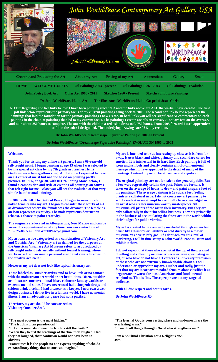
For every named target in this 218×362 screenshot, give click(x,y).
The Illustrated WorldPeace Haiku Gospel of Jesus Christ (137, 101)
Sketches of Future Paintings (167, 93)
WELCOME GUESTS (51, 86)
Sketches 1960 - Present (121, 93)
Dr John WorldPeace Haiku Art (63, 101)
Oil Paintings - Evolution (185, 86)
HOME (21, 86)
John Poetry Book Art (41, 93)
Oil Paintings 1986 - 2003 (141, 86)
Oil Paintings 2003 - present (95, 86)
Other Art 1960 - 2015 (81, 93)
